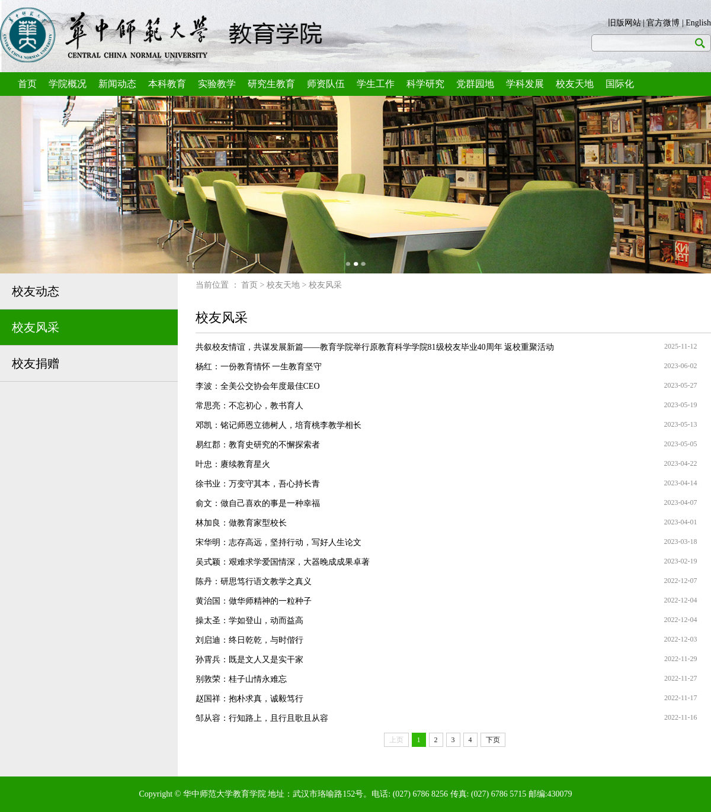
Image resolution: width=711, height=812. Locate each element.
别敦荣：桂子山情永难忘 (241, 679)
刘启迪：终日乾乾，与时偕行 (249, 640)
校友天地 (575, 84)
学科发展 (525, 84)
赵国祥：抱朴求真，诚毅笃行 (249, 698)
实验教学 (217, 84)
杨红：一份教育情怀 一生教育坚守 (259, 366)
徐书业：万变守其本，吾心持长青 (258, 483)
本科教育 (167, 84)
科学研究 (425, 84)
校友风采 (35, 327)
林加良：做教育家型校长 (241, 522)
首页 (27, 84)
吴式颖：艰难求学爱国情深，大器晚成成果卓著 (283, 562)
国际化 (620, 84)
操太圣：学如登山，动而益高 (249, 620)
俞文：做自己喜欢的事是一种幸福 (258, 503)
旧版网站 (624, 22)
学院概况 (68, 84)
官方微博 (663, 22)
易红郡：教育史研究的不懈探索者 (258, 444)
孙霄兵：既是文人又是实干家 (249, 659)
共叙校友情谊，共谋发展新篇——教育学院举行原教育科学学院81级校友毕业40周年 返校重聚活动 (375, 347)
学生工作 (376, 84)
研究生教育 (271, 84)
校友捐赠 (35, 363)
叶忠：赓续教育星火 (233, 464)
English (698, 22)
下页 (493, 740)
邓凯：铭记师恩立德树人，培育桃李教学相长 (278, 425)
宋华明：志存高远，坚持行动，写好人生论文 (278, 542)
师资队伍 (326, 84)
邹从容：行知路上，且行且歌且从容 (262, 718)
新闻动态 (117, 84)
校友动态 (35, 291)
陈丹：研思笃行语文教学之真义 (254, 581)
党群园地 (475, 84)
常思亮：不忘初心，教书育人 (249, 405)
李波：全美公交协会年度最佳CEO (258, 386)
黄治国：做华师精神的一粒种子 (254, 601)
